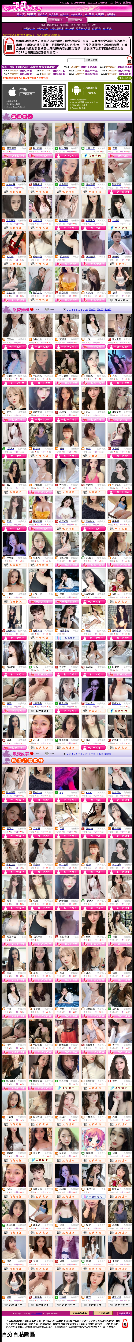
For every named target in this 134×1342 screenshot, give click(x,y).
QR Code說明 (125, 78)
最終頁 (108, 309)
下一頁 (92, 309)
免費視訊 (48, 148)
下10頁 (100, 309)
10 (86, 309)
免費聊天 (101, 148)
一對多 (23, 148)
